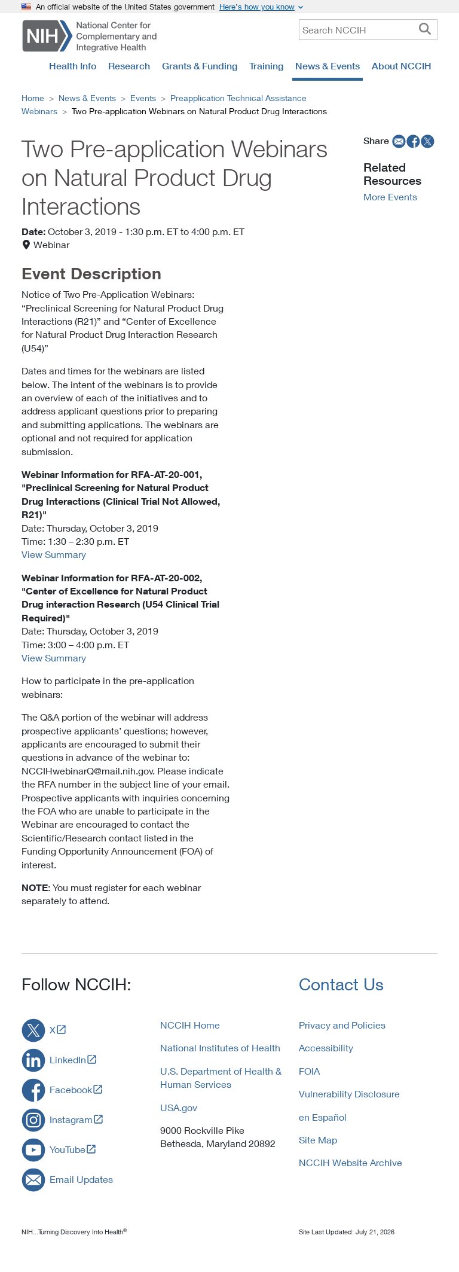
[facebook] (413, 141)
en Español (323, 1116)
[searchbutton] (424, 29)
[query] (368, 29)
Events (143, 98)
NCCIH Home (190, 1024)
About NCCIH (402, 66)
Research (129, 66)
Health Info (72, 66)
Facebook (71, 1089)
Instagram (71, 1119)
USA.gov (178, 1107)
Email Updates (81, 1179)
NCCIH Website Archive (350, 1162)
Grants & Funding (199, 66)
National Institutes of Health (220, 1047)
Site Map (318, 1139)
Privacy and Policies (342, 1024)
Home (33, 98)
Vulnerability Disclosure (349, 1093)
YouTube (67, 1149)
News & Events (327, 66)
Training (266, 66)
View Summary (54, 554)
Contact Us (341, 984)
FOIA (309, 1070)
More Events (390, 196)
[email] (397, 141)
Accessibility (326, 1047)
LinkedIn (68, 1059)
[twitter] (428, 141)
